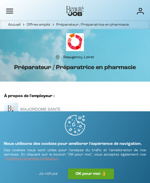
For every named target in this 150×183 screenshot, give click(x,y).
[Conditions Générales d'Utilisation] (31, 159)
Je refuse (48, 174)
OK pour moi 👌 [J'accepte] (91, 174)
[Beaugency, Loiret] (78, 57)
